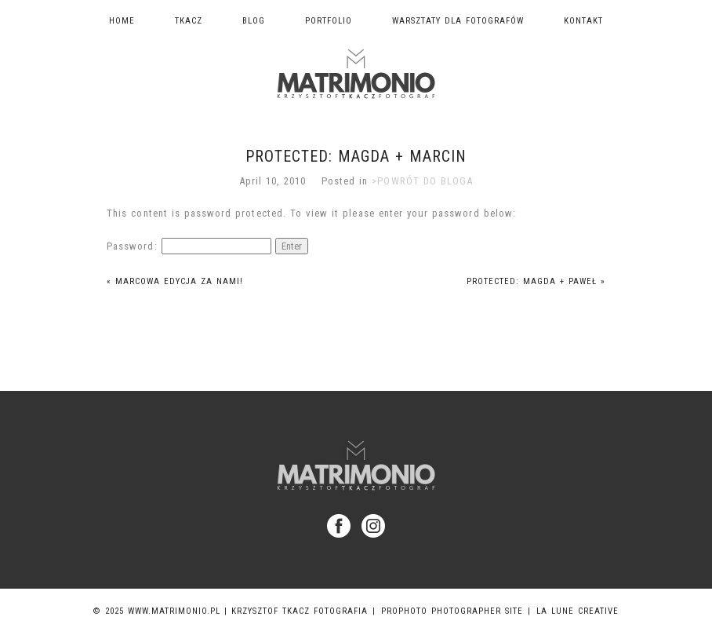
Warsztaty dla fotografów (458, 21)
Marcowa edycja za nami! (175, 281)
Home (122, 21)
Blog (253, 21)
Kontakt (583, 21)
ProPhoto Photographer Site (452, 611)
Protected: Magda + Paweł (536, 281)
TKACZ (188, 21)
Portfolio (328, 21)
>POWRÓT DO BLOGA (422, 181)
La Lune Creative (577, 611)
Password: (189, 246)
